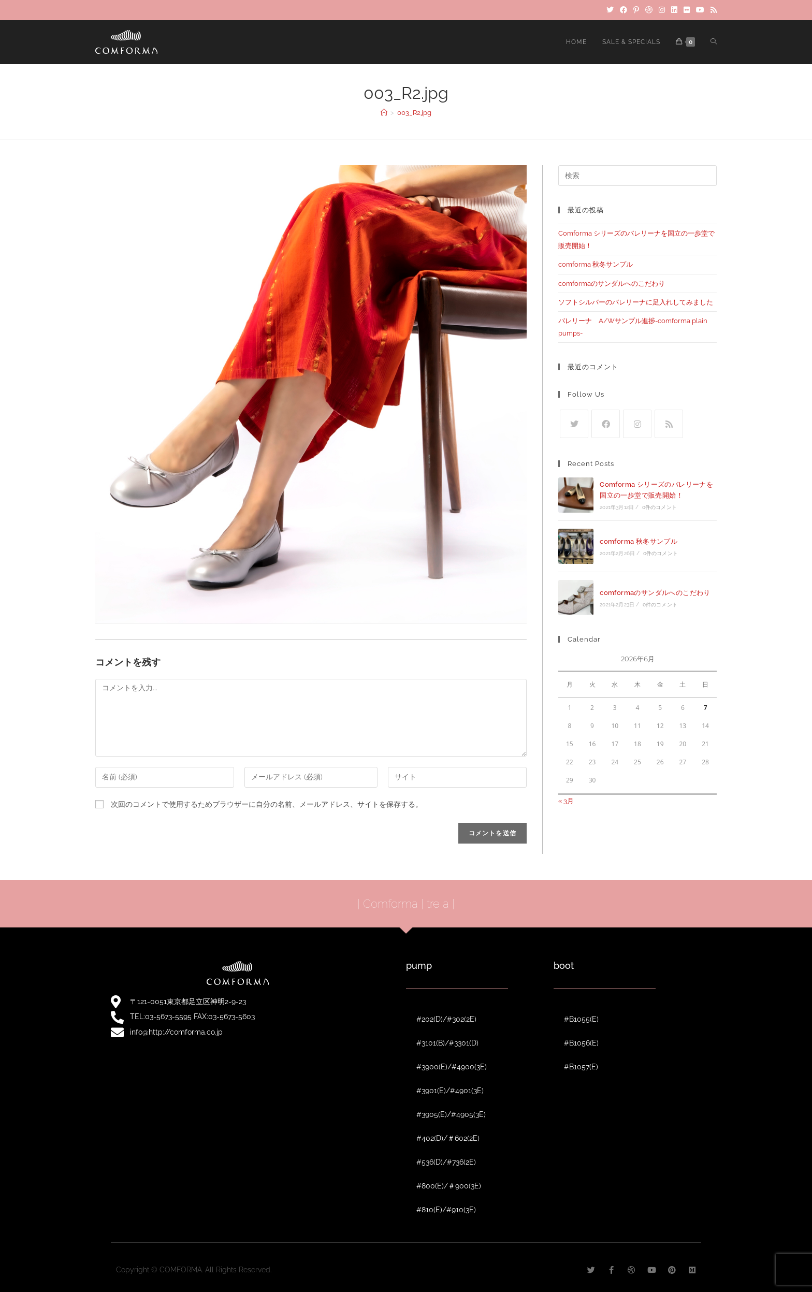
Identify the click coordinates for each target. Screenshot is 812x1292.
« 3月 (566, 801)
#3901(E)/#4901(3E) (450, 1090)
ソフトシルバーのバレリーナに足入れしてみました (635, 302)
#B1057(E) (581, 1067)
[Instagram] (662, 10)
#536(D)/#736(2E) (446, 1162)
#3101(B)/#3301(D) (447, 1043)
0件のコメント (659, 507)
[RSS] (712, 10)
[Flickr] (686, 10)
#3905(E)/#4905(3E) (451, 1114)
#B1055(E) (581, 1019)
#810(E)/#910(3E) (446, 1210)
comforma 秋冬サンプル (595, 264)
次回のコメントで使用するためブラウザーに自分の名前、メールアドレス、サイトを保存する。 (267, 804)
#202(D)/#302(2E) (446, 1019)
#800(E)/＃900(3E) (448, 1186)
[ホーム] (384, 113)
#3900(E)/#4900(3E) (451, 1067)
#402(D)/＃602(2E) (448, 1138)
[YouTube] (700, 10)
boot (564, 965)
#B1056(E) (581, 1043)
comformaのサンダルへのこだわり (611, 283)
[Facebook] (623, 10)
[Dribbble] (649, 10)
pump (419, 965)
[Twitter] (610, 10)
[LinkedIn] (674, 10)
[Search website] (713, 42)
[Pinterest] (636, 10)
